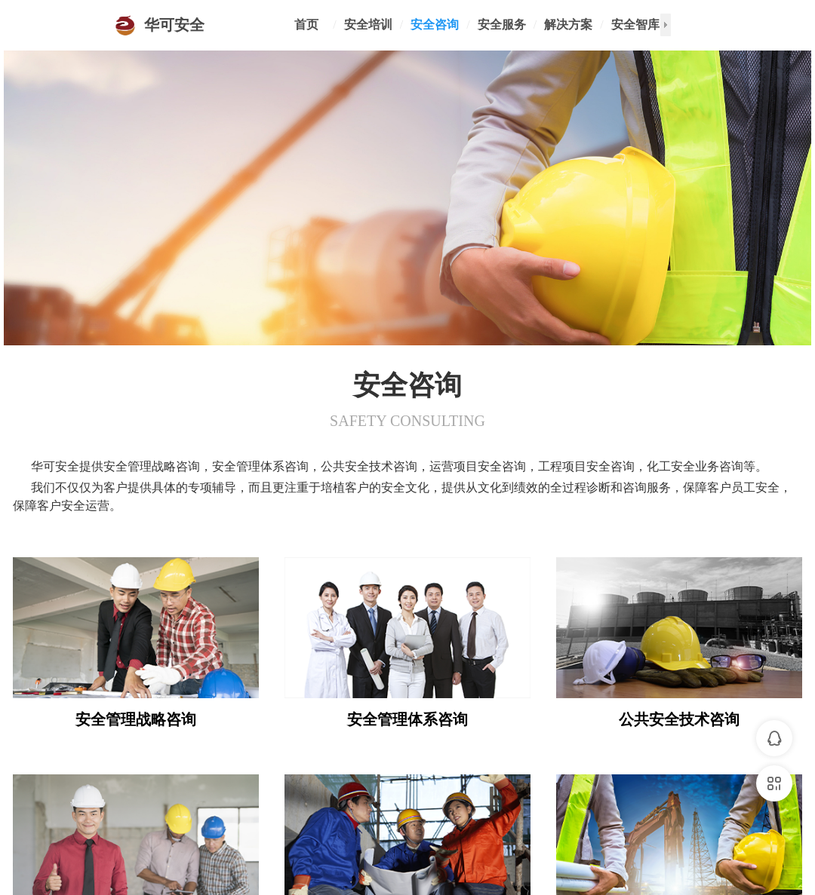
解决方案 (568, 24)
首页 (306, 24)
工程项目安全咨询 (407, 819)
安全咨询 (435, 24)
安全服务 (502, 24)
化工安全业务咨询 (679, 819)
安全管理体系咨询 (407, 719)
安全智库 (635, 24)
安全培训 (368, 24)
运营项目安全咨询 (135, 819)
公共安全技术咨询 (679, 719)
